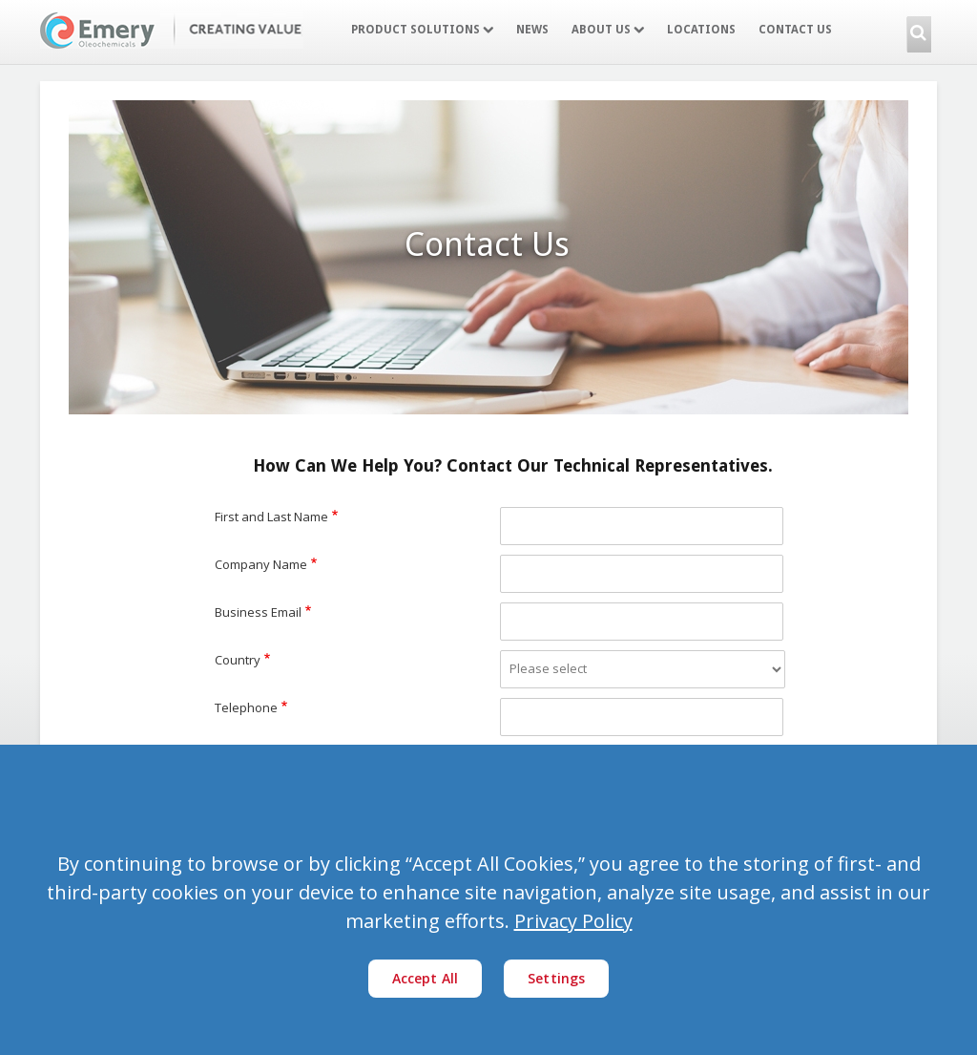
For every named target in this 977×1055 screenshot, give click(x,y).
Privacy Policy (573, 921)
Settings (556, 978)
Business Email (258, 612)
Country (237, 659)
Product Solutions (422, 29)
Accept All (425, 978)
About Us (608, 29)
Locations (701, 29)
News (532, 29)
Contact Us (795, 29)
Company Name (261, 564)
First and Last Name (271, 516)
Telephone (246, 707)
